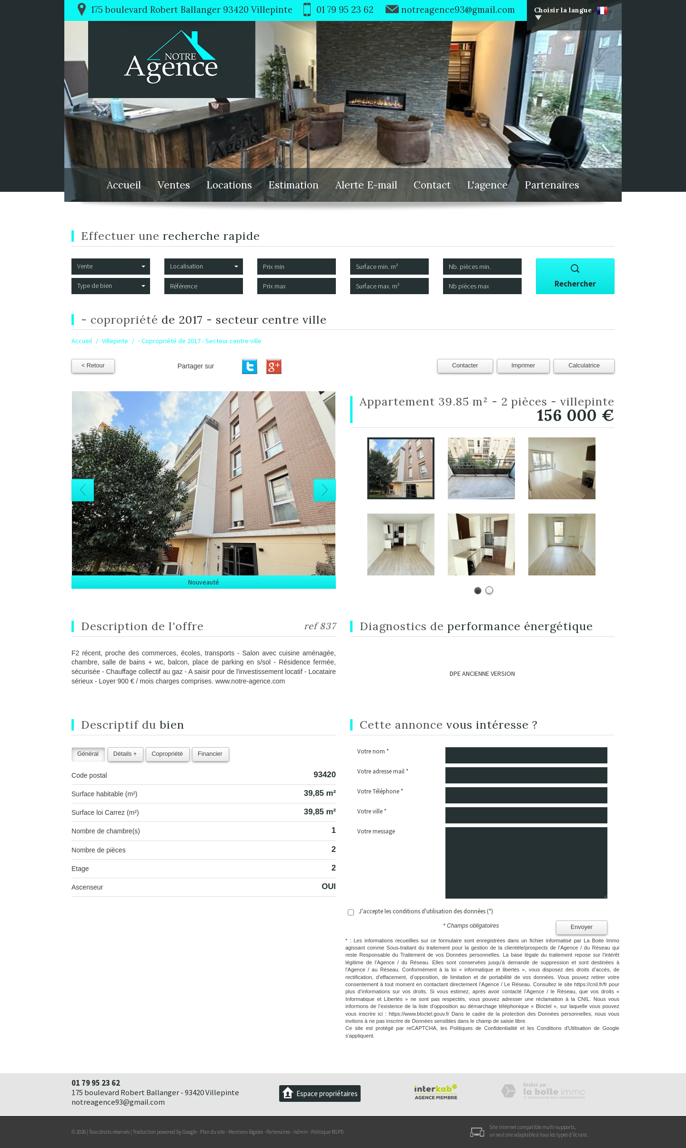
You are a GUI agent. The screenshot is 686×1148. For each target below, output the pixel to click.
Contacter (465, 365)
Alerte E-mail (366, 184)
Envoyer (582, 927)
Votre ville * (371, 811)
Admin (300, 1131)
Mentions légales (245, 1131)
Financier (210, 754)
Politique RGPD (327, 1131)
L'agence (487, 184)
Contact (432, 184)
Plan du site (212, 1131)
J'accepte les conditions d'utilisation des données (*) (426, 911)
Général (88, 754)
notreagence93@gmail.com (458, 9)
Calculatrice (584, 365)
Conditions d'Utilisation (564, 1028)
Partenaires (552, 184)
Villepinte (115, 340)
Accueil (124, 184)
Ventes (174, 184)
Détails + (125, 754)
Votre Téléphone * (380, 791)
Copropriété (167, 754)
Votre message (376, 831)
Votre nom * (373, 751)
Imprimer (523, 365)
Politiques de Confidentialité (483, 1028)
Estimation (293, 184)
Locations (229, 184)
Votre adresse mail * (382, 771)
